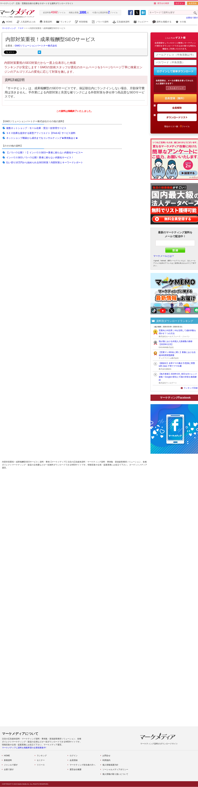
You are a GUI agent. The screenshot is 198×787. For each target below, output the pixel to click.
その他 (183, 21)
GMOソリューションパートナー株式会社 (36, 45)
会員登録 (193, 3)
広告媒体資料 (123, 21)
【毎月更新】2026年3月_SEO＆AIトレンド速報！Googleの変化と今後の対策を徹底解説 (178, 377)
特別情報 (83, 21)
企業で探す (9, 769)
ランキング (65, 21)
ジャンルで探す (11, 765)
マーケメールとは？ (163, 256)
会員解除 (177, 107)
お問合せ (106, 755)
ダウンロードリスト (177, 117)
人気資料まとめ (27, 21)
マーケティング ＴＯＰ (13, 28)
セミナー (41, 760)
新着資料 (48, 21)
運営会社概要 (163, 3)
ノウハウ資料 (102, 21)
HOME (9, 21)
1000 (83, 12)
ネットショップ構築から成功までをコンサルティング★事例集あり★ (42, 138)
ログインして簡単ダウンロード (175, 71)
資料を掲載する (163, 21)
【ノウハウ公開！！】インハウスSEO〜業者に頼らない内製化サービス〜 (44, 152)
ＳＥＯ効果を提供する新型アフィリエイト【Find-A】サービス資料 (40, 133)
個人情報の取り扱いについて (115, 774)
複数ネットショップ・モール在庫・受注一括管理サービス (36, 128)
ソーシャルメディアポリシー (115, 769)
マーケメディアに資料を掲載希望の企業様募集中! (24, 748)
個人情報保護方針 (110, 765)
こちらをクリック (176, 88)
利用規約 (106, 760)
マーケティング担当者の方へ (82, 765)
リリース (41, 765)
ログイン (179, 3)
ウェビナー (143, 21)
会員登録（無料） (175, 98)
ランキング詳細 (191, 388)
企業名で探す (192, 18)
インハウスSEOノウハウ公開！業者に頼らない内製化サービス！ (40, 157)
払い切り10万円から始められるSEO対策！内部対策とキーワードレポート (44, 162)
